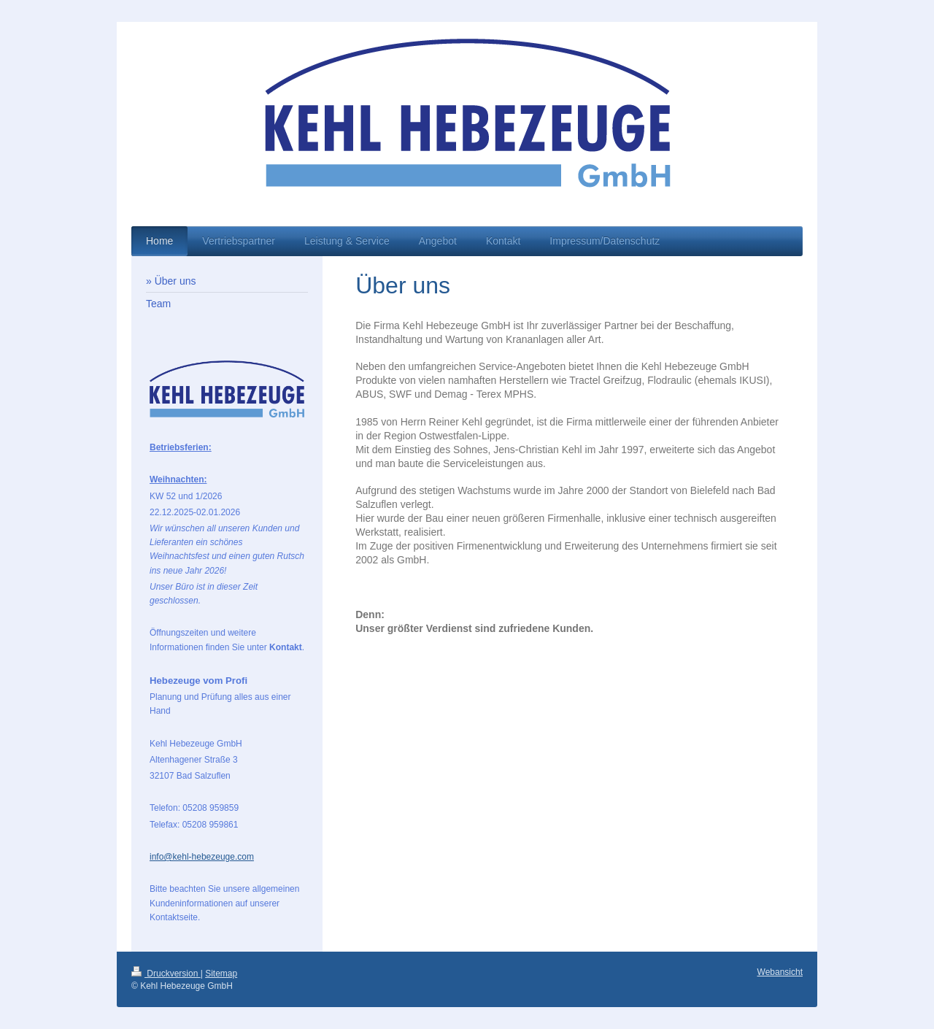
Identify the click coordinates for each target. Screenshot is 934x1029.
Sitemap (221, 973)
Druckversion (166, 973)
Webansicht (780, 972)
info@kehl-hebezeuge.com (202, 857)
